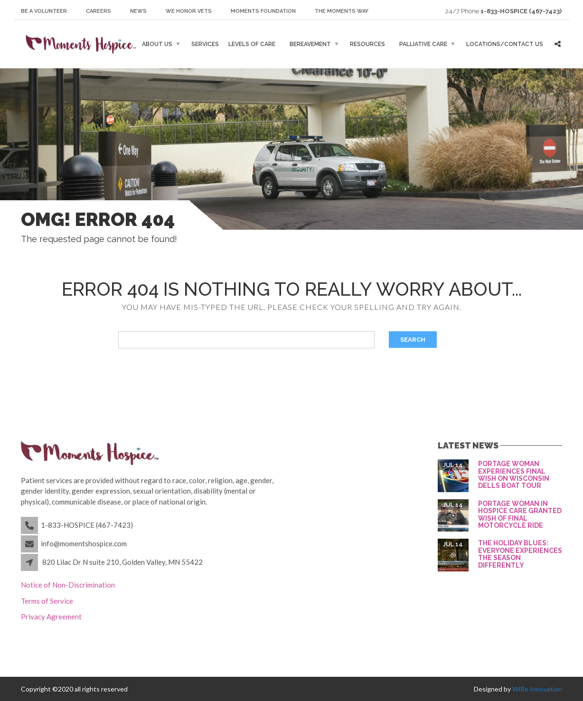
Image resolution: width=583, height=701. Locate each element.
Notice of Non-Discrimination (68, 584)
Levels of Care (251, 44)
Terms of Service (47, 601)
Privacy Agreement (51, 616)
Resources (367, 44)
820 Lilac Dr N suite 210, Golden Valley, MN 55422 (122, 562)
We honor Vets (189, 11)
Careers (98, 11)
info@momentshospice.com (84, 543)
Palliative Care (423, 44)
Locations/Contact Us (504, 44)
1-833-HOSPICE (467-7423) (87, 525)
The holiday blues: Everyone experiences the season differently (520, 554)
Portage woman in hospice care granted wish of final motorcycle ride (520, 514)
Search (412, 339)
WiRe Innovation (537, 689)
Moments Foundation (263, 11)
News (138, 11)
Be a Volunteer (44, 11)
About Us (157, 44)
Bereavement (310, 44)
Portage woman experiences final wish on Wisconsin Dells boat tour (513, 474)
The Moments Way (341, 11)
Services (205, 44)
